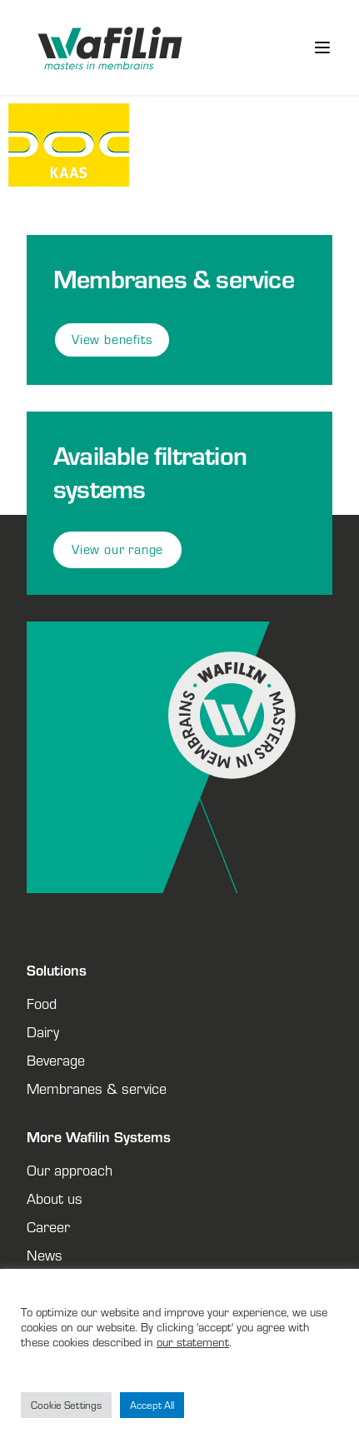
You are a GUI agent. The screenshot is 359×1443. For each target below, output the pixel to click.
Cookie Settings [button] (66, 1405)
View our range (117, 549)
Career (48, 1226)
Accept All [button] (152, 1405)
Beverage (56, 1060)
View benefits (112, 339)
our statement (193, 1342)
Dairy (43, 1031)
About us (54, 1198)
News (44, 1255)
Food (42, 1003)
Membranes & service (97, 1088)
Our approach (69, 1170)
